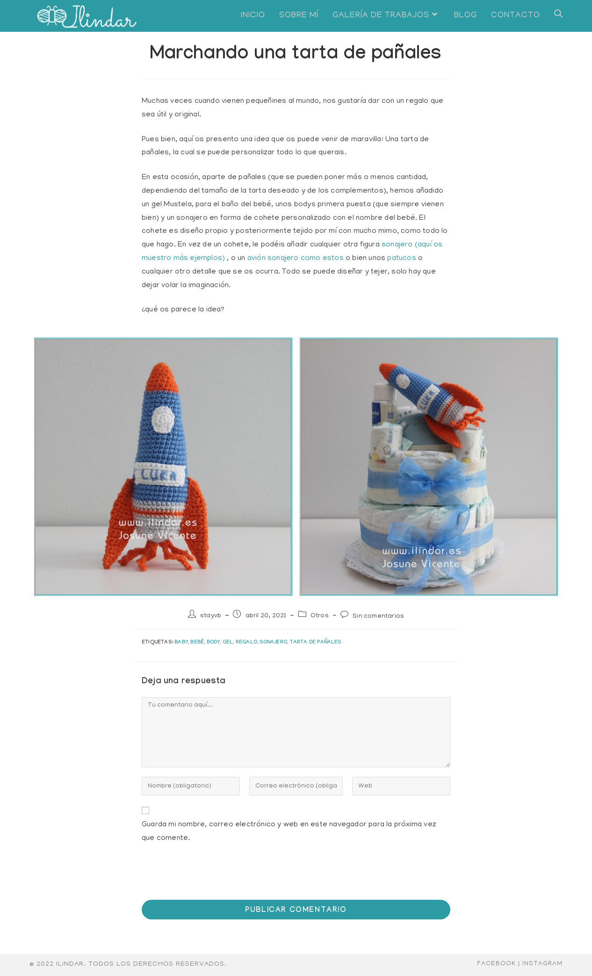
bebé (197, 643)
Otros (319, 616)
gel (228, 643)
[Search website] (558, 16)
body (213, 643)
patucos (401, 258)
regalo (246, 643)
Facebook (496, 964)
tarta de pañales (315, 643)
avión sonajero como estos (295, 258)
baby (181, 643)
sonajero (273, 643)
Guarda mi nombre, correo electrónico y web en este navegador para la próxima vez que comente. (289, 832)
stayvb (210, 616)
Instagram (542, 964)
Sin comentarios (378, 616)
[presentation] (205, 876)
